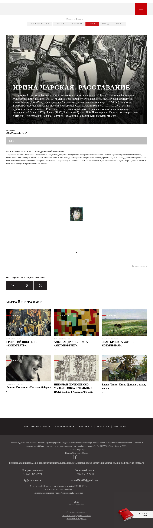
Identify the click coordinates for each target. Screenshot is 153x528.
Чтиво (118, 24)
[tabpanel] (76, 215)
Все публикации (40, 24)
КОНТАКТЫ (120, 427)
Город (105, 24)
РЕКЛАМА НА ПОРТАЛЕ (37, 427)
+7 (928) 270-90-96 (84, 473)
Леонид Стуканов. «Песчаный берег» (28, 387)
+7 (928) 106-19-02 (32, 473)
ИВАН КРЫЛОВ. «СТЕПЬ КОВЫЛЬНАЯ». (118, 343)
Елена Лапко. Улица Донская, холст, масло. (124, 386)
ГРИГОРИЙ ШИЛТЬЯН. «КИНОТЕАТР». (21, 343)
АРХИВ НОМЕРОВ (65, 427)
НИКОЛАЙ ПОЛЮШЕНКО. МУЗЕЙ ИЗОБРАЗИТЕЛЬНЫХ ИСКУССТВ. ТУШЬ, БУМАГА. (73, 388)
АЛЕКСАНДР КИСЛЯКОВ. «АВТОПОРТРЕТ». (71, 343)
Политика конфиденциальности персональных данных (76, 517)
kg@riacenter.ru (32, 480)
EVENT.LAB (103, 427)
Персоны (77, 24)
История (60, 24)
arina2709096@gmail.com (84, 480)
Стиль (92, 24)
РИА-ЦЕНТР (85, 427)
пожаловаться (140, 266)
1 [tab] (76, 252)
